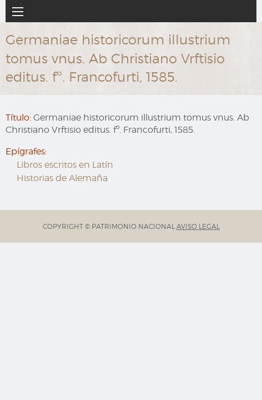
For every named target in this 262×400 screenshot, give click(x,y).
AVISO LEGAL (198, 226)
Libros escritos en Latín (65, 164)
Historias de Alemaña (62, 178)
